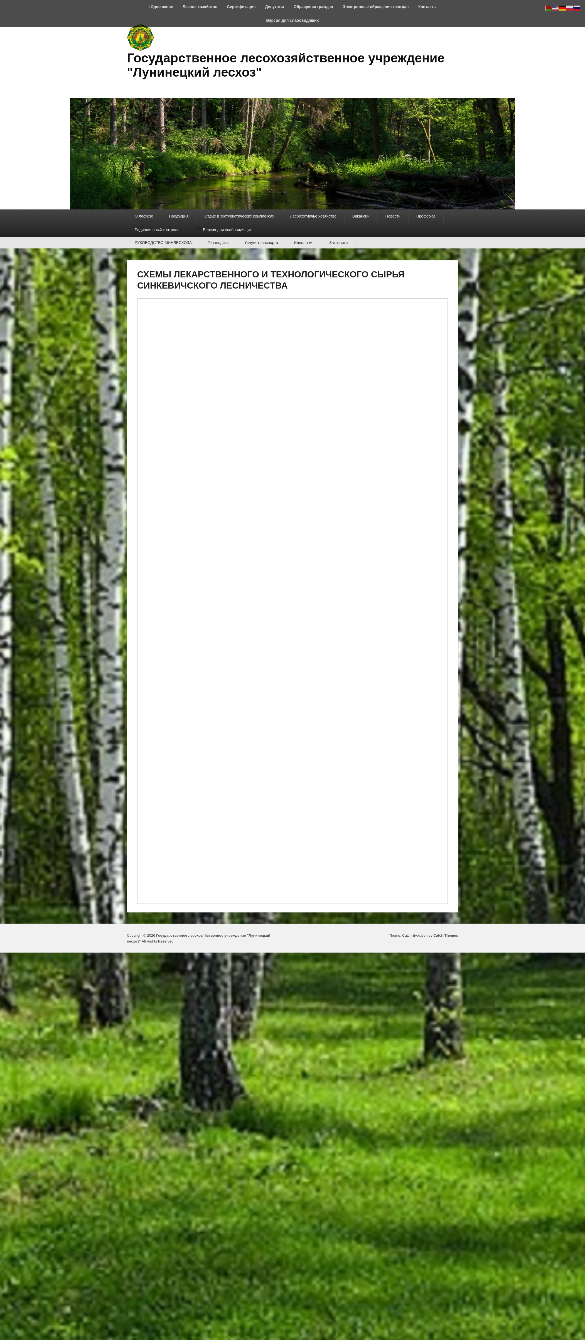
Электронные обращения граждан (376, 6)
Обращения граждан (313, 6)
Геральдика (218, 242)
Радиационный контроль (157, 230)
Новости (392, 216)
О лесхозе (144, 216)
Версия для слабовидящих (292, 20)
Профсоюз (426, 216)
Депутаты (274, 6)
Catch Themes (445, 935)
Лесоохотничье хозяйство (313, 216)
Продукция (178, 216)
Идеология (303, 242)
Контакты (427, 6)
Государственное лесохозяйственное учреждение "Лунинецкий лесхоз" (285, 65)
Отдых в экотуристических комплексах (239, 216)
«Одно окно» (160, 6)
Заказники (338, 242)
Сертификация (241, 6)
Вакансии (361, 216)
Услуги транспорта (261, 242)
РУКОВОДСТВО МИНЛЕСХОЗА (163, 242)
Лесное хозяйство (200, 6)
